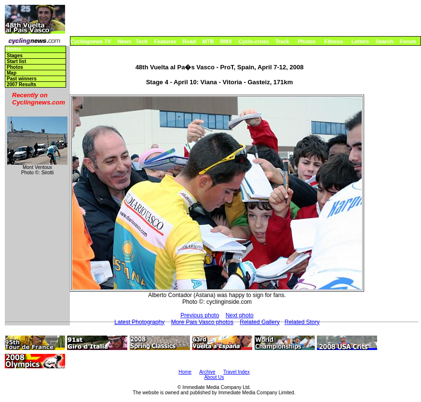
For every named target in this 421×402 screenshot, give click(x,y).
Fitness (333, 41)
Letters (360, 41)
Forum (408, 41)
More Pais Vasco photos (202, 322)
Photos (306, 41)
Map (11, 73)
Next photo (240, 315)
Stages (15, 55)
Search (385, 41)
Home (13, 49)
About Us (214, 377)
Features (165, 41)
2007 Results (21, 84)
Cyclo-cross (254, 41)
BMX (226, 41)
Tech (142, 41)
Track (282, 41)
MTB (208, 41)
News (125, 41)
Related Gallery (260, 322)
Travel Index (236, 372)
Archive (207, 372)
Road (189, 41)
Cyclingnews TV (90, 41)
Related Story (302, 322)
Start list (16, 61)
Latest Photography (139, 322)
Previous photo (199, 315)
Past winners (22, 78)
